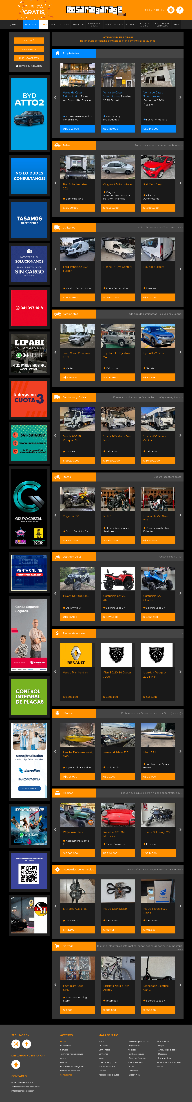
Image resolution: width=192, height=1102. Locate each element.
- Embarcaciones (136, 1054)
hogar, (142, 945)
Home (63, 1041)
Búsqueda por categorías (72, 1066)
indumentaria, (174, 945)
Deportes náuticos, (152, 713)
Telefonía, (103, 945)
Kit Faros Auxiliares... (115, 908)
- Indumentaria (164, 1058)
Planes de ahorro (107, 1066)
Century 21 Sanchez (76, 119)
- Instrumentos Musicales (169, 1062)
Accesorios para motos (167, 869)
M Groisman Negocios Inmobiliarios (117, 118)
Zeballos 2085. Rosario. (157, 96)
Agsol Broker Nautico (117, 767)
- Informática (163, 1041)
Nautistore (70, 767)
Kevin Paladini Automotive (72, 842)
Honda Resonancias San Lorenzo (156, 530)
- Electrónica (134, 1075)
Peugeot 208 (71, 184)
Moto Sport (71, 607)
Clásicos (102, 1070)
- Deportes (162, 1054)
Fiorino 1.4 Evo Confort (158, 266)
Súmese (64, 1050)
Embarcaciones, (131, 713)
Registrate (29, 49)
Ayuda (63, 1058)
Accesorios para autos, (140, 869)
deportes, (160, 945)
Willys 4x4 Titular (113, 832)
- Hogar (160, 1045)
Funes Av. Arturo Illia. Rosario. (117, 96)
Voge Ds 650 (111, 516)
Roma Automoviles (156, 288)
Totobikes (151, 1000)
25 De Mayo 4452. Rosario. (75, 96)
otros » (179, 949)
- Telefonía (133, 1070)
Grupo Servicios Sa (75, 531)
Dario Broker (153, 767)
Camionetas (104, 1050)
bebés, (150, 945)
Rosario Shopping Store (75, 450)
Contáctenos (66, 1075)
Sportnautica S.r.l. (74, 288)
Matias (108, 368)
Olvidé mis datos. (29, 66)
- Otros (160, 1066)
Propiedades (134, 1045)
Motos (101, 1058)
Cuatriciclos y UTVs (108, 1062)
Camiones (103, 1054)
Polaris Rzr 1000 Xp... (116, 596)
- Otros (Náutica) (135, 1062)
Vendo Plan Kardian (115, 672)
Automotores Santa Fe (76, 366)
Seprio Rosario (113, 198)
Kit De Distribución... (156, 908)
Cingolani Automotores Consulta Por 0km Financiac (157, 195)
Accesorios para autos (109, 1075)
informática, (130, 945)
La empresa (65, 1045)
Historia (63, 1062)
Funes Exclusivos (74, 198)
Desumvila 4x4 (113, 607)
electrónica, (116, 945)
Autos (101, 1041)
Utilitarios (103, 1045)
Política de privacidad (70, 1070)
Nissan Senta (72, 687)
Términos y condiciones (71, 1054)
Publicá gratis (29, 58)
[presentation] (55, 98)
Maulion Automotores (117, 288)
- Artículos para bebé (166, 1050)
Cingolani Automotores (158, 184)
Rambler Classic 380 (76, 832)
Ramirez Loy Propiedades (152, 118)
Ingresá (29, 40)
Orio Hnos (151, 368)
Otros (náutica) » (173, 713)
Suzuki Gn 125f (72, 516)
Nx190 (147, 516)
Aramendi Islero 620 (156, 752)
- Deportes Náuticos (137, 1058)
